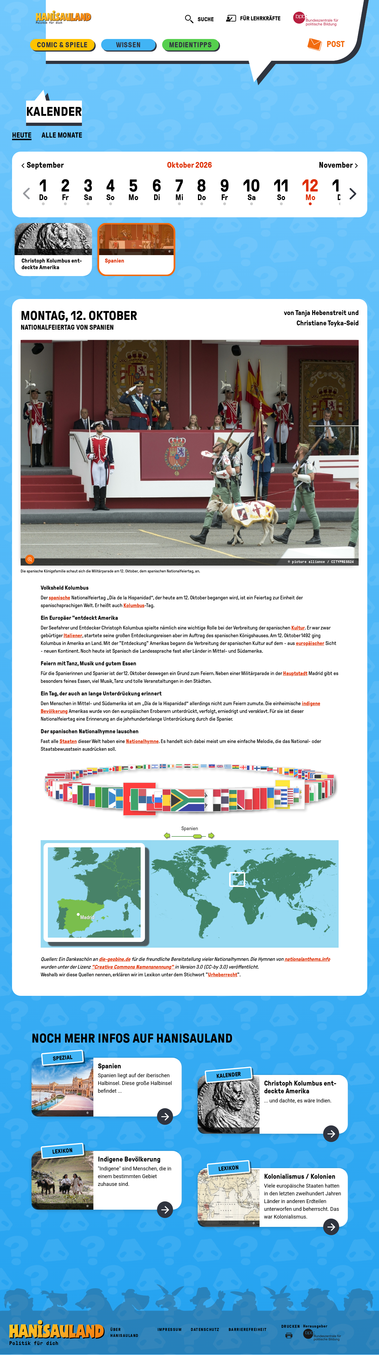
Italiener (73, 635)
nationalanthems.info (307, 959)
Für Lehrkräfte (253, 19)
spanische (59, 598)
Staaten (68, 741)
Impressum (170, 1329)
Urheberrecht (222, 974)
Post (326, 44)
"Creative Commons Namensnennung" (133, 967)
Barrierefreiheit (248, 1329)
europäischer (310, 643)
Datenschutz (205, 1329)
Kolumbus (133, 605)
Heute (22, 135)
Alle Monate (62, 135)
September (42, 165)
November (339, 165)
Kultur (298, 628)
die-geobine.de (114, 959)
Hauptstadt (295, 673)
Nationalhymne (142, 741)
